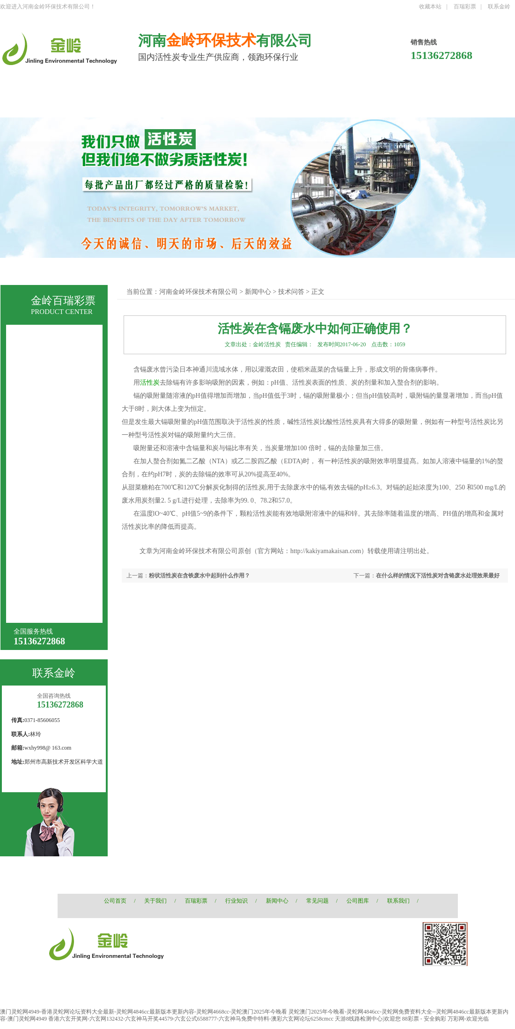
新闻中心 (258, 291)
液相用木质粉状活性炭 (58, 420)
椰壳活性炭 (80, 268)
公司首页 (115, 901)
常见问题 (317, 901)
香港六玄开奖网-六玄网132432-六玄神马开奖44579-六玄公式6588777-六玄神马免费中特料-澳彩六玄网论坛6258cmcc (190, 1018)
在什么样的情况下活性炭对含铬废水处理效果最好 (438, 575)
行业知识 (236, 901)
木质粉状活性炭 (49, 454)
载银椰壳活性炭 (49, 538)
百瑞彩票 (465, 6)
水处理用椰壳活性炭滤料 (58, 506)
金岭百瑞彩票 (63, 301)
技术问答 (291, 291)
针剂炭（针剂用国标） (58, 437)
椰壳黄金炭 (42, 589)
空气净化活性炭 (49, 488)
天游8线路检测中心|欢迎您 (367, 1018)
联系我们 (398, 901)
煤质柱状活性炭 (167, 268)
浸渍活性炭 (42, 521)
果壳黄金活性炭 (49, 555)
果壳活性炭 (120, 268)
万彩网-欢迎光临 (468, 1018)
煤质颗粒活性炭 (49, 387)
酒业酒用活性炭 (49, 471)
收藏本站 (430, 6)
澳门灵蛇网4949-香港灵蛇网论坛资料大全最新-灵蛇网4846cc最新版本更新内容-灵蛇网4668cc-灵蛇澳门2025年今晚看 (143, 1011)
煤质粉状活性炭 (49, 404)
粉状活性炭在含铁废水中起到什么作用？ (199, 575)
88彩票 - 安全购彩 (424, 1018)
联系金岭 (499, 6)
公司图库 (357, 901)
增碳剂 (35, 606)
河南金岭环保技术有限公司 (198, 291)
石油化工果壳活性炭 (55, 572)
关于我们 (155, 901)
